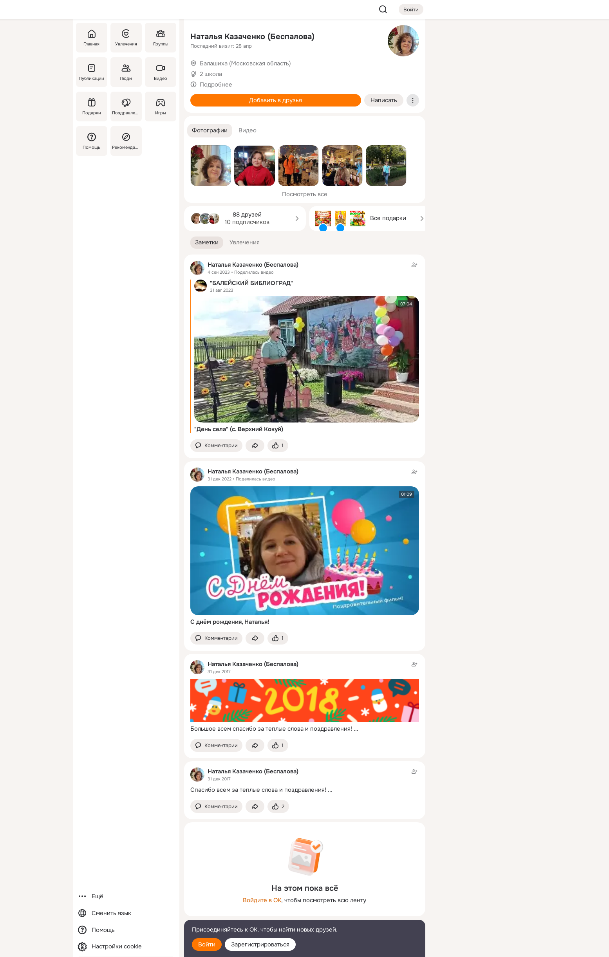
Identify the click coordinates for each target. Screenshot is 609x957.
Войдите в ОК (262, 900)
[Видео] (160, 72)
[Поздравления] (125, 106)
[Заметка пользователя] (304, 696)
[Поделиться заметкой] (255, 445)
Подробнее (216, 84)
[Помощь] (91, 141)
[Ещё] (126, 896)
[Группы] (160, 37)
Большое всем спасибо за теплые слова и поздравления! (271, 729)
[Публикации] (91, 72)
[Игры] (160, 106)
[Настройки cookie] (126, 946)
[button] (209, 130)
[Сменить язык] (126, 913)
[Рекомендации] (125, 141)
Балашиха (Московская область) (245, 63)
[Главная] (91, 37)
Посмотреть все (304, 194)
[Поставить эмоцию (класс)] (277, 445)
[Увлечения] (125, 37)
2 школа (211, 74)
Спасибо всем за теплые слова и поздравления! (258, 790)
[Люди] (125, 72)
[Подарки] (91, 106)
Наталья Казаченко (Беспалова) (252, 37)
